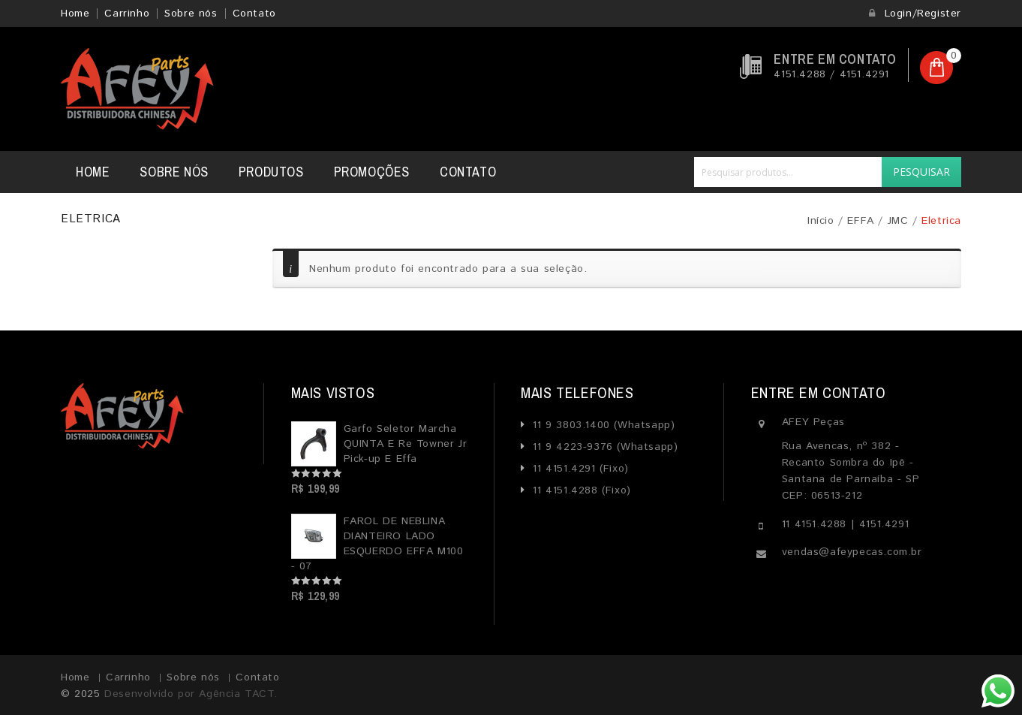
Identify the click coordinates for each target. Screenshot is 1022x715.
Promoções (372, 171)
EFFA (860, 220)
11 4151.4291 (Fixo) (579, 468)
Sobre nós (190, 13)
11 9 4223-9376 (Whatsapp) (603, 446)
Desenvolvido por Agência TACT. (190, 693)
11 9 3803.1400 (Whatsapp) (602, 425)
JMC (898, 220)
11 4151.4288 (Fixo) (580, 490)
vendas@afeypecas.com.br (852, 552)
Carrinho (126, 13)
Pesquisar (921, 171)
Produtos (271, 171)
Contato (254, 13)
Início (820, 220)
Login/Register (914, 13)
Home (75, 13)
